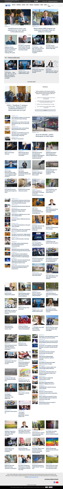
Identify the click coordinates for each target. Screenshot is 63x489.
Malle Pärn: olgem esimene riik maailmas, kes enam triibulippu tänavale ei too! (24, 432)
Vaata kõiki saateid (32, 81)
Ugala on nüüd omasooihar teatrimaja (20, 239)
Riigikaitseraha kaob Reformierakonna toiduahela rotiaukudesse (10, 468)
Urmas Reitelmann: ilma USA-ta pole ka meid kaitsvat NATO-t (51, 191)
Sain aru (46, 487)
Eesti (9, 26)
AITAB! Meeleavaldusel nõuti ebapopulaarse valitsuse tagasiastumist (51, 155)
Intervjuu (37, 26)
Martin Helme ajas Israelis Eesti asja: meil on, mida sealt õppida (52, 330)
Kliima (50, 168)
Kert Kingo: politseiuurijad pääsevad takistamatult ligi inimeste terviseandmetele (20, 245)
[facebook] (35, 1)
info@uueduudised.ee (53, 1)
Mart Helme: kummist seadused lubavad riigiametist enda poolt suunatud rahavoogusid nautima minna (21, 262)
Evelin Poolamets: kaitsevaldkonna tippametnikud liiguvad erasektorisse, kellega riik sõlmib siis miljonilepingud (20, 256)
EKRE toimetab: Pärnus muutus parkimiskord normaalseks (23, 155)
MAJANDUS (36, 4)
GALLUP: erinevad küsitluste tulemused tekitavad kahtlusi (37, 295)
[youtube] (37, 1)
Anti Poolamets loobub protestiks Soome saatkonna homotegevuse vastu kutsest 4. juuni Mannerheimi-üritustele (21, 202)
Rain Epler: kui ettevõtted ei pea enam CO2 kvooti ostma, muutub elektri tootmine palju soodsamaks (20, 135)
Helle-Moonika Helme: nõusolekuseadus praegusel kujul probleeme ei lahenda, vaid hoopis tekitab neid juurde (38, 156)
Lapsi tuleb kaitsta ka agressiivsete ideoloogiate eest (52, 295)
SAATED (23, 4)
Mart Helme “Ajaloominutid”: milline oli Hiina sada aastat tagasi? (52, 71)
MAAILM (31, 4)
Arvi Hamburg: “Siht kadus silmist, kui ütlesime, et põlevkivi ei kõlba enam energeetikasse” (47, 374)
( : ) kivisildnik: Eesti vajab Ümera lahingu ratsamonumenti (38, 329)
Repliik (16, 205)
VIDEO (45, 4)
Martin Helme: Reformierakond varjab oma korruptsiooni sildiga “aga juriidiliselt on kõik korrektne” (10, 174)
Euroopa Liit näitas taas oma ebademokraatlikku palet (10, 380)
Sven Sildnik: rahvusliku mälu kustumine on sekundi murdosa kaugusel (52, 433)
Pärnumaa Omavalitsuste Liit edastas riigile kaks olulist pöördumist (38, 261)
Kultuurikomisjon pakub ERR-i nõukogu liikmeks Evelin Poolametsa (24, 295)
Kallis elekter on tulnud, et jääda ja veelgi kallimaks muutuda (11, 313)
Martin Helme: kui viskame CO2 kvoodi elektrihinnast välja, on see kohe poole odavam (20, 124)
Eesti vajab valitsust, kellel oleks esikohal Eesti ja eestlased (52, 278)
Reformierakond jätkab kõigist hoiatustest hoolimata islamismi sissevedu (46, 358)
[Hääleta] (45, 111)
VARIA (41, 4)
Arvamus (9, 45)
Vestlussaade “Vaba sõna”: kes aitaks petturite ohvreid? (38, 71)
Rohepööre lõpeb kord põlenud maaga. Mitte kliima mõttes (37, 174)
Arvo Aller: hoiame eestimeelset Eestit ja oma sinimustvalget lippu (52, 47)
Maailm (23, 44)
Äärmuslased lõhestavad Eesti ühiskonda (21, 207)
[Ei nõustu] (61, 487)
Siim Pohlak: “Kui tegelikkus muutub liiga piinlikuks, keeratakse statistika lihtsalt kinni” (48, 348)
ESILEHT (14, 4)
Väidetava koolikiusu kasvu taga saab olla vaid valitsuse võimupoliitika (24, 328)
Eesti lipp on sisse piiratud (17, 139)
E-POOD (49, 5)
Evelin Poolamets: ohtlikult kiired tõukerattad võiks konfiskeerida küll (38, 435)
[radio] (45, 98)
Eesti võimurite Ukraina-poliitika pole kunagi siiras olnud (11, 192)
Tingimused (51, 487)
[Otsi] (55, 5)
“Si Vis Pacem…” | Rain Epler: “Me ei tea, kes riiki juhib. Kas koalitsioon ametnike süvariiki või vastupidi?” (38, 50)
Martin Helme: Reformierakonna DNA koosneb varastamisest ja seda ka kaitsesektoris (20, 268)
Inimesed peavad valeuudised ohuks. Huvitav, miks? (9, 328)
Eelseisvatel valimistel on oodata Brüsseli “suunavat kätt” (38, 468)
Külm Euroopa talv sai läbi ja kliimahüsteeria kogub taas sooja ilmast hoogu (52, 468)
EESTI (27, 4)
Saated (50, 68)
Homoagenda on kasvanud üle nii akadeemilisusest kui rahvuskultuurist (52, 261)
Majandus (44, 370)
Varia (23, 306)
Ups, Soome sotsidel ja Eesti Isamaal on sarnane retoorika (51, 311)
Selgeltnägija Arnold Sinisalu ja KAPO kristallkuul (9, 451)
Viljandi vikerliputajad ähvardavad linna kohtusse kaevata (52, 451)
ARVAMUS (18, 4)
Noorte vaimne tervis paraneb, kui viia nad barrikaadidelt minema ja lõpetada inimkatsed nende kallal (48, 398)
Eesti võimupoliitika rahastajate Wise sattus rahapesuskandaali (37, 245)
